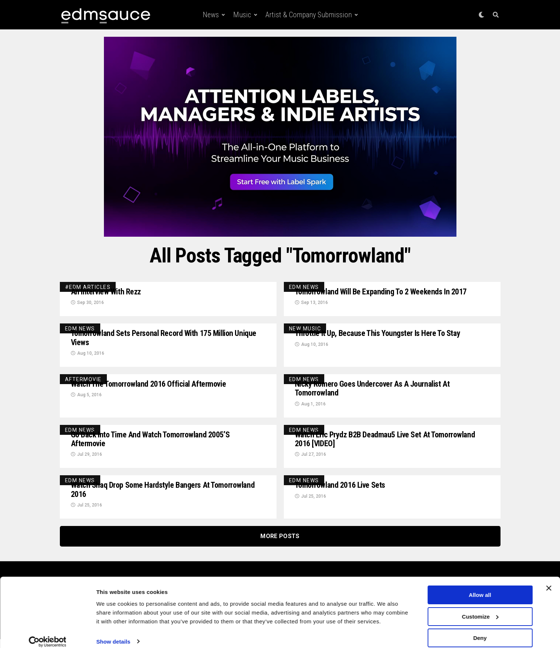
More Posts (279, 544)
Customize (480, 608)
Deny (480, 630)
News (211, 14)
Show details (113, 633)
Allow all (480, 587)
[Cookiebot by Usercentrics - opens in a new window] (47, 633)
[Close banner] (548, 580)
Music (242, 14)
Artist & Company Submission (308, 14)
